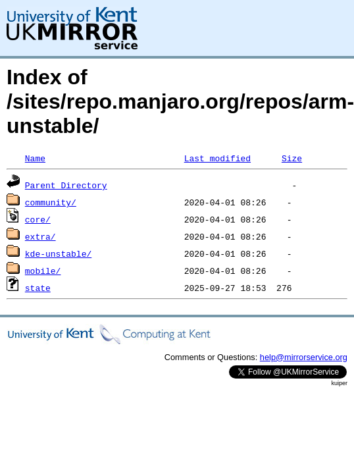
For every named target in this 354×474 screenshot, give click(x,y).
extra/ (40, 236)
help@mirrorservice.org (303, 357)
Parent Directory (66, 185)
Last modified (217, 158)
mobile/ (43, 270)
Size (292, 158)
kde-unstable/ (58, 253)
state (38, 288)
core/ (38, 219)
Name (35, 158)
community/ (50, 202)
